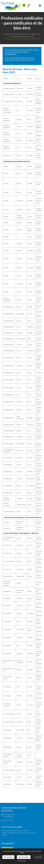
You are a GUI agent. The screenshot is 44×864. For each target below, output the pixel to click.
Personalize (38, 857)
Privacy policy (22, 860)
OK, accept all (8, 857)
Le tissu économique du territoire (20, 36)
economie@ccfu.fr (11, 54)
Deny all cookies (24, 857)
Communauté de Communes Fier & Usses (16, 34)
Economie (35, 34)
